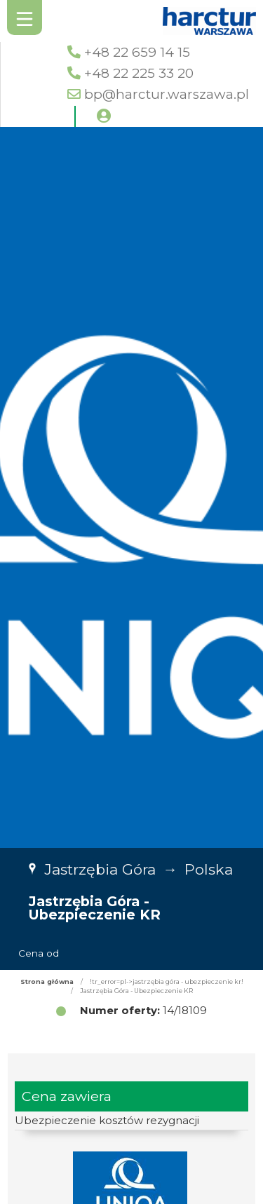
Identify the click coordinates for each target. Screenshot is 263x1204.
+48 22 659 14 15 (137, 52)
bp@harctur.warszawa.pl (166, 94)
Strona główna (47, 981)
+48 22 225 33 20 (139, 73)
